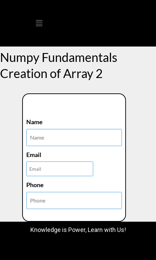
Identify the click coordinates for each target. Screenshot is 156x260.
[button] (39, 23)
